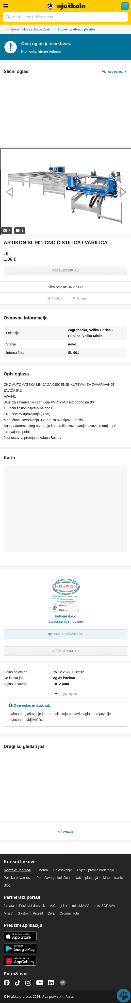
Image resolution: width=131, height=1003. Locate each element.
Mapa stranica (114, 878)
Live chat (123, 995)
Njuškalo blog (63, 983)
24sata (9, 906)
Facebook (7, 983)
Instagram (28, 983)
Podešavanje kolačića (53, 878)
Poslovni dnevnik (32, 906)
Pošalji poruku (65, 270)
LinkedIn (51, 983)
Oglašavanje (62, 870)
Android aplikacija (20, 948)
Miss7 (8, 913)
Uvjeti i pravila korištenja (95, 870)
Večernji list (58, 906)
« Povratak (65, 831)
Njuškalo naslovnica (65, 6)
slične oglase (49, 51)
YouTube (39, 983)
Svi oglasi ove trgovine (65, 621)
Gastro (23, 913)
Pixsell (38, 913)
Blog (7, 885)
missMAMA (81, 906)
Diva (51, 913)
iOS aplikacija (20, 936)
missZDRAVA (105, 906)
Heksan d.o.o (65, 616)
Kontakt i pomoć (17, 870)
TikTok (17, 983)
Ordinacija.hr (69, 913)
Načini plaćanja (86, 878)
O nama (42, 870)
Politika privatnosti (18, 878)
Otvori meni (6, 6)
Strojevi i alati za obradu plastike (31, 29)
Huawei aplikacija (20, 961)
